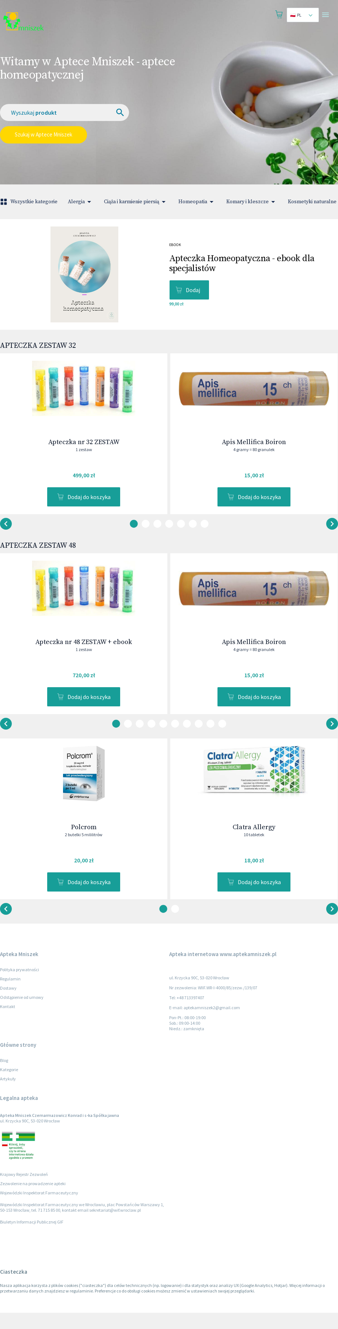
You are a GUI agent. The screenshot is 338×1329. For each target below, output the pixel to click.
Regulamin (10, 995)
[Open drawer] (325, 14)
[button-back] (332, 529)
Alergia (80, 201)
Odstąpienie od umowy (21, 1013)
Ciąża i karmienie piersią (136, 201)
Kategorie (9, 1086)
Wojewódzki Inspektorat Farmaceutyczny (39, 1209)
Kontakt (7, 1022)
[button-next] (6, 529)
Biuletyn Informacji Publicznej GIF (31, 1238)
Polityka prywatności (19, 986)
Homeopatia (197, 201)
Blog (4, 1076)
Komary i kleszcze (252, 201)
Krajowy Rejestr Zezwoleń (24, 1190)
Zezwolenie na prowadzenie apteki (33, 1199)
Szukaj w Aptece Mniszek (43, 134)
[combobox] (302, 15)
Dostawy (8, 1004)
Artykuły (8, 1095)
